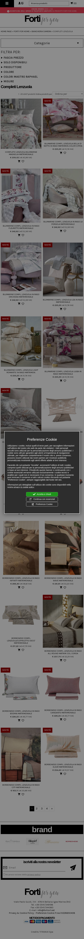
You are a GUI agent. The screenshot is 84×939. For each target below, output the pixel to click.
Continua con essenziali (42, 499)
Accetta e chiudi (42, 494)
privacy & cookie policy (24, 487)
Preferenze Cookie (42, 504)
